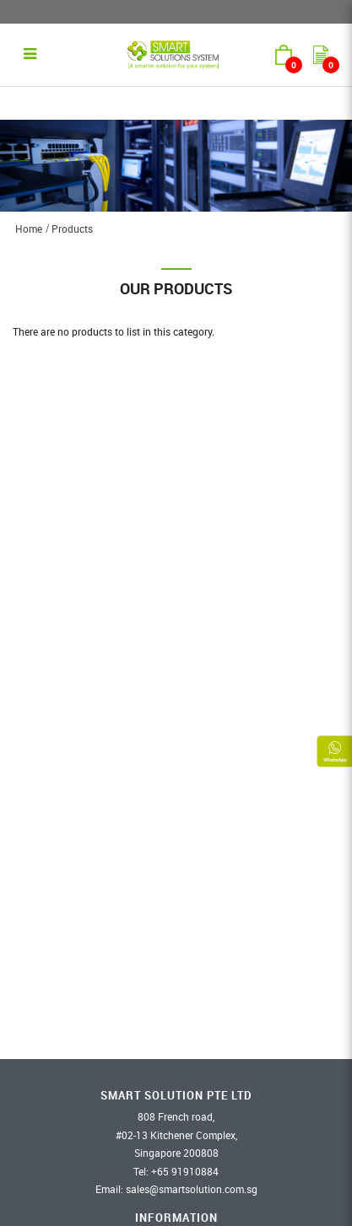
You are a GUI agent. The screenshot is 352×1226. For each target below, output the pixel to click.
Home (28, 228)
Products (72, 228)
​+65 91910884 (185, 1171)
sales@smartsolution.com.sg (191, 1189)
